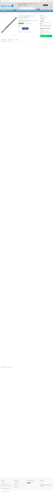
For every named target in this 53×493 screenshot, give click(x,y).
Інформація (4, 39)
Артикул (24, 18)
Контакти (16, 484)
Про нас (16, 485)
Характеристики (11, 39)
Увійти (51, 6)
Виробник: (19, 18)
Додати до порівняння (27, 31)
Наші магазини (17, 482)
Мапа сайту (16, 487)
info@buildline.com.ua (6, 488)
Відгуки (17, 39)
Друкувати (21, 31)
